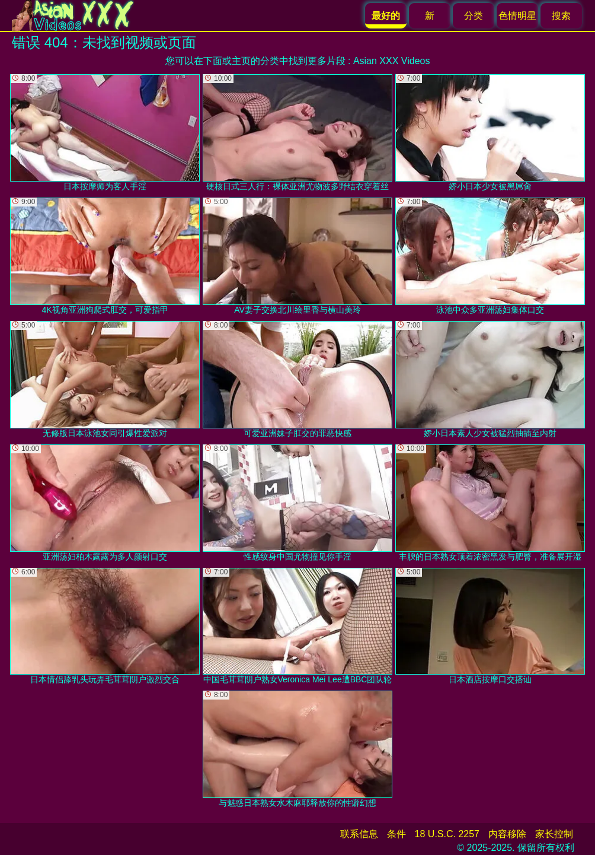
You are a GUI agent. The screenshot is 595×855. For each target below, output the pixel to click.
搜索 (561, 16)
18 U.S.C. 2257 (447, 834)
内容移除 (507, 834)
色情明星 (517, 16)
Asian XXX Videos (391, 61)
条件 (396, 834)
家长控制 (554, 834)
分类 (473, 16)
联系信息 (359, 834)
